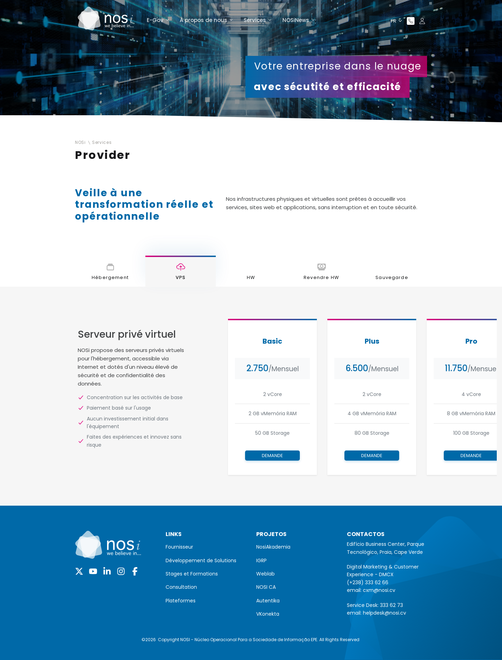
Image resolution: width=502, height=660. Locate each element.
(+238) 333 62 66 (367, 582)
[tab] (110, 271)
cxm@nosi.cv (379, 590)
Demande (272, 455)
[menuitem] (206, 546)
